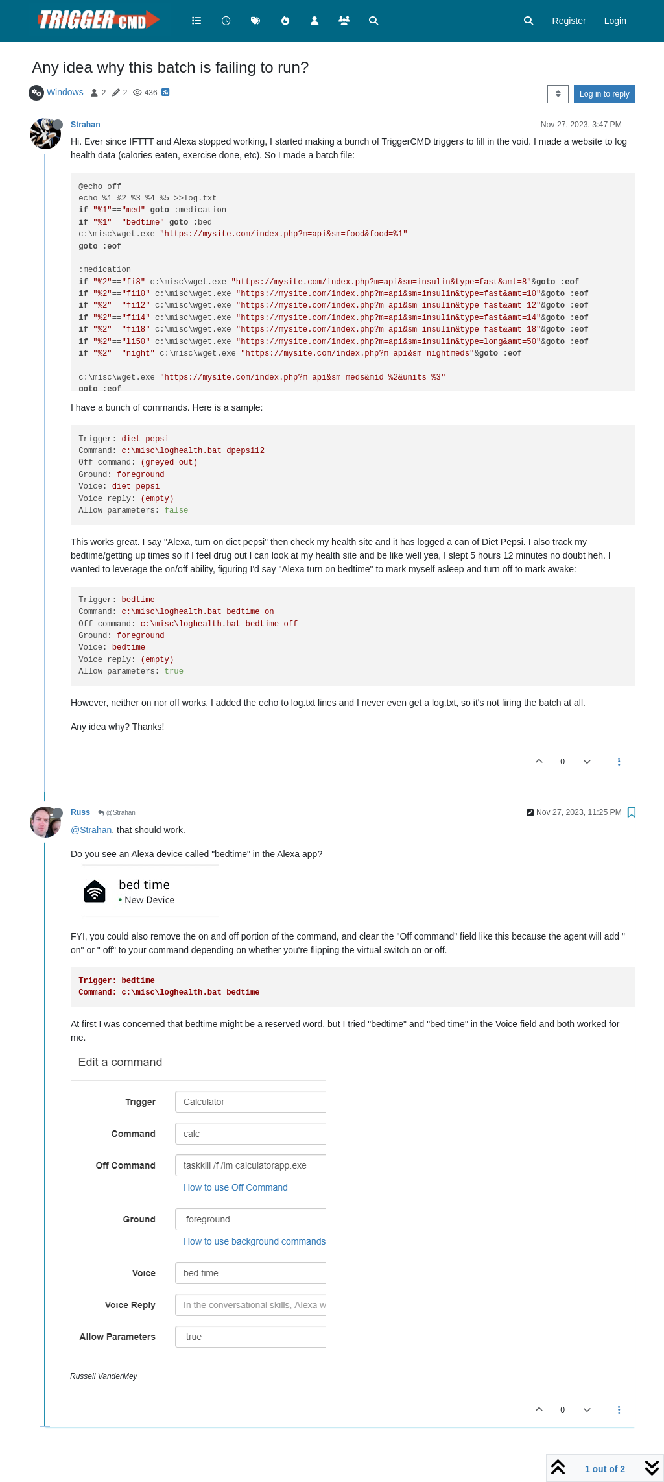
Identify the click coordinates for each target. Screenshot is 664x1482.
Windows (65, 92)
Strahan (86, 124)
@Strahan (117, 812)
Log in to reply (605, 94)
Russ (80, 812)
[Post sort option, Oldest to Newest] (558, 94)
